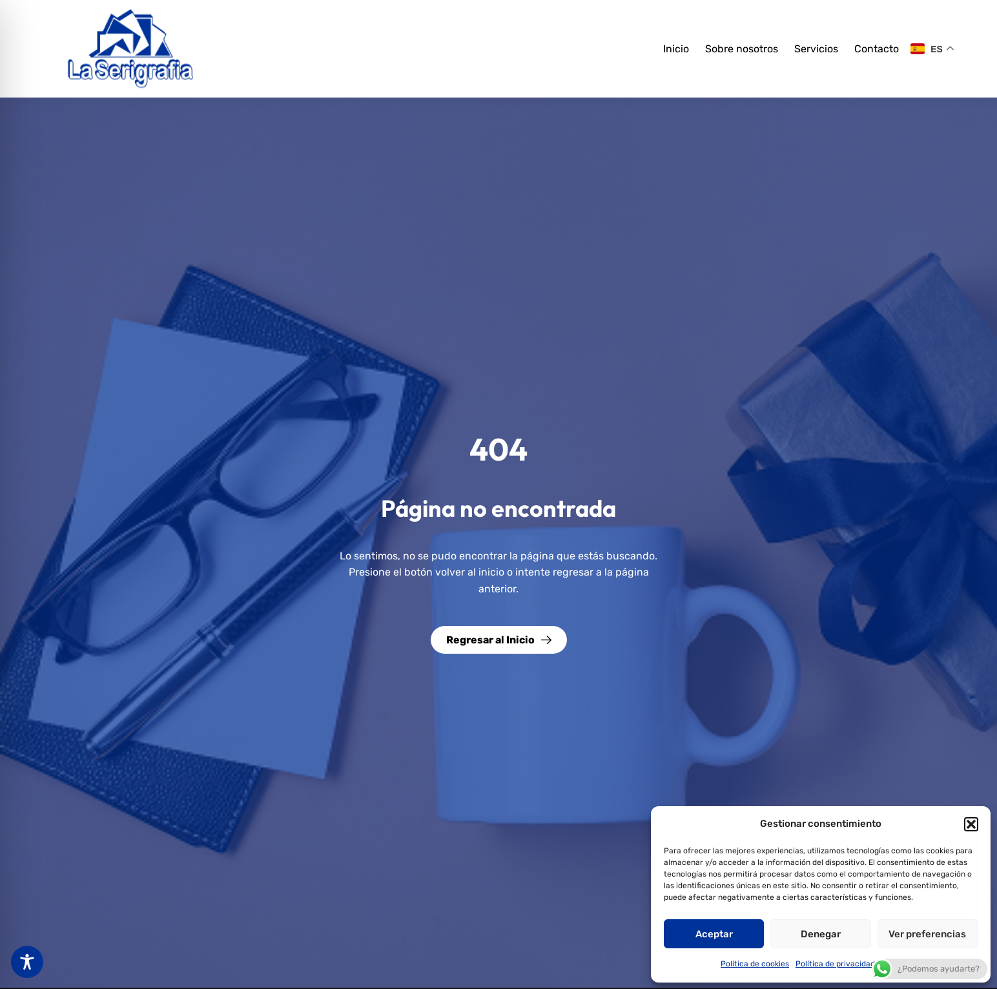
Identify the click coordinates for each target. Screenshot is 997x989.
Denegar (821, 934)
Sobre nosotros (741, 49)
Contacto (876, 49)
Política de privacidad (835, 963)
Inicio (676, 49)
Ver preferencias (927, 934)
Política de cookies (755, 963)
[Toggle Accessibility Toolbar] (27, 961)
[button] (971, 824)
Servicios (816, 49)
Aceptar (714, 934)
